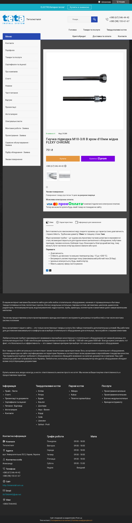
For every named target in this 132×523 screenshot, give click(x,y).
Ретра (41, 395)
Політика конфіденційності (82, 520)
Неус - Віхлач (44, 410)
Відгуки (8, 100)
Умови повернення (13, 159)
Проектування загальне (115, 391)
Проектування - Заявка (15, 135)
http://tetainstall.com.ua (13, 485)
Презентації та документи (16, 398)
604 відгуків (106, 2)
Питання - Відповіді (13, 406)
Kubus (73, 395)
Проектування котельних (115, 395)
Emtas (41, 391)
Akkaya (74, 391)
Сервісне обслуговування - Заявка (17, 144)
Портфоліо (10, 50)
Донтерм (42, 406)
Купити (63, 159)
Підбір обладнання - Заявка (17, 152)
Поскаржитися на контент (60, 520)
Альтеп (41, 402)
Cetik (40, 417)
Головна (73, 30)
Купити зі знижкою (79, 7)
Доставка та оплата (102, 36)
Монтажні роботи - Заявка (17, 128)
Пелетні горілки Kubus (81, 398)
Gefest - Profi (44, 424)
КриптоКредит (79, 36)
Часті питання (11, 93)
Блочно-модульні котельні (116, 398)
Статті (8, 79)
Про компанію (11, 72)
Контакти (122, 36)
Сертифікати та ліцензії (15, 64)
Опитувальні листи (13, 121)
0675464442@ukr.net (12, 494)
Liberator (42, 421)
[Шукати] (94, 19)
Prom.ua (79, 518)
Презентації (10, 107)
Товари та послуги (91, 30)
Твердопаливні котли (117, 30)
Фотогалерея (11, 114)
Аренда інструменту (113, 402)
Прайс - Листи (11, 391)
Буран (41, 398)
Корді (40, 413)
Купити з (98, 158)
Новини (8, 86)
